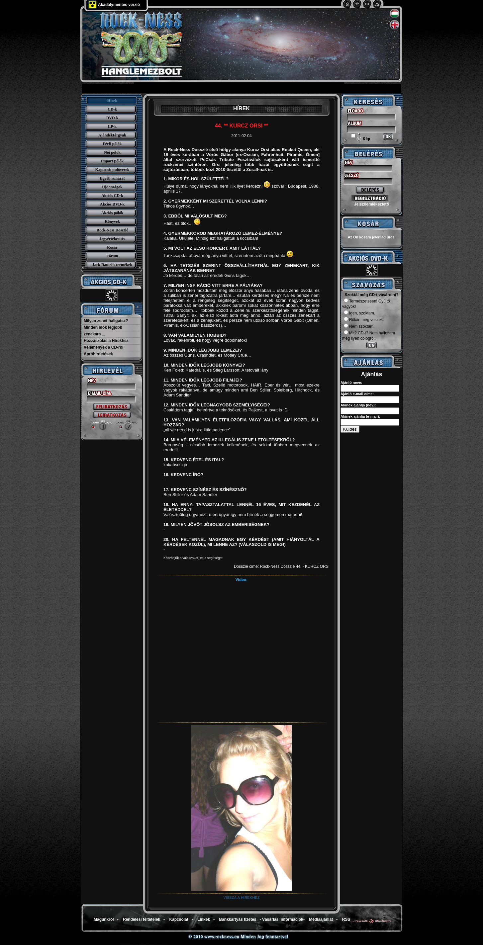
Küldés (350, 429)
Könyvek (112, 221)
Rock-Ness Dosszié (112, 230)
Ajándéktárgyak (112, 135)
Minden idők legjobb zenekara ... (103, 330)
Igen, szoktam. (359, 313)
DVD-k (112, 118)
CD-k (112, 109)
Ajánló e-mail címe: (357, 394)
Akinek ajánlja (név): (358, 405)
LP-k (112, 126)
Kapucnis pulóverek (112, 169)
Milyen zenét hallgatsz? (106, 320)
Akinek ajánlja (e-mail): (360, 416)
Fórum (112, 256)
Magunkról (104, 919)
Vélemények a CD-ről (103, 347)
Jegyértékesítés (112, 238)
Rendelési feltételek (141, 919)
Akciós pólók (112, 213)
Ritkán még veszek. (364, 319)
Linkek (203, 919)
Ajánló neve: (351, 383)
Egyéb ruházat (112, 178)
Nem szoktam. (359, 326)
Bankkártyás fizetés (237, 919)
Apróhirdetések (98, 354)
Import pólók (112, 161)
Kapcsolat (178, 919)
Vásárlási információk (282, 919)
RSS (346, 919)
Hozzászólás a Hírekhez (106, 340)
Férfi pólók (112, 143)
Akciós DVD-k (112, 204)
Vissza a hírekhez (242, 898)
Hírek (112, 100)
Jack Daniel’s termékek (112, 264)
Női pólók (112, 152)
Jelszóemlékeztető (371, 204)
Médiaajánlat (321, 919)
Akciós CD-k (112, 195)
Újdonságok (112, 187)
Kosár (112, 247)
